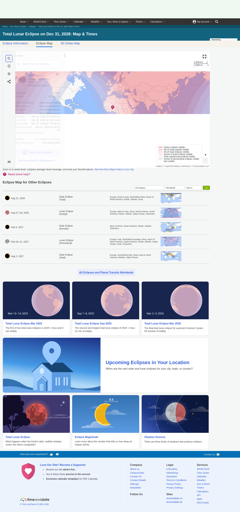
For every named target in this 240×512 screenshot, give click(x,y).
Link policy (171, 469)
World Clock (40, 21)
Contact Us (212, 454)
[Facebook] (132, 500)
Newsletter (135, 487)
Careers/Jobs (137, 472)
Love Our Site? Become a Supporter (63, 464)
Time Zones (60, 21)
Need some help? (19, 174)
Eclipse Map (44, 43)
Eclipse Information (15, 43)
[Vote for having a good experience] (51, 454)
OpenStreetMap (172, 166)
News (23, 21)
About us (134, 469)
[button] (113, 107)
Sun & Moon (203, 484)
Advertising (172, 472)
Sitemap (134, 484)
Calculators (156, 21)
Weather (95, 21)
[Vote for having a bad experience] (57, 454)
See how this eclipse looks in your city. (114, 169)
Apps (199, 498)
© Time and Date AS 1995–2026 (34, 504)
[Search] (216, 21)
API (199, 495)
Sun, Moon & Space (117, 21)
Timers (139, 21)
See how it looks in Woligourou (42, 161)
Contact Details (138, 480)
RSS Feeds (203, 502)
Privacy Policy (173, 484)
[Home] (34, 500)
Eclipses (32, 27)
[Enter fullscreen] (204, 56)
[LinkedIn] (144, 500)
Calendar (78, 21)
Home (5, 27)
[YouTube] (155, 500)
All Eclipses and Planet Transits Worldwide (106, 272)
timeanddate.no (174, 498)
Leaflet (159, 166)
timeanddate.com (201, 166)
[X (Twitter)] (138, 500)
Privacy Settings (174, 487)
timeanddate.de (174, 502)
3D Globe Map (70, 43)
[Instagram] (149, 500)
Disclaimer (171, 476)
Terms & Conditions (176, 480)
